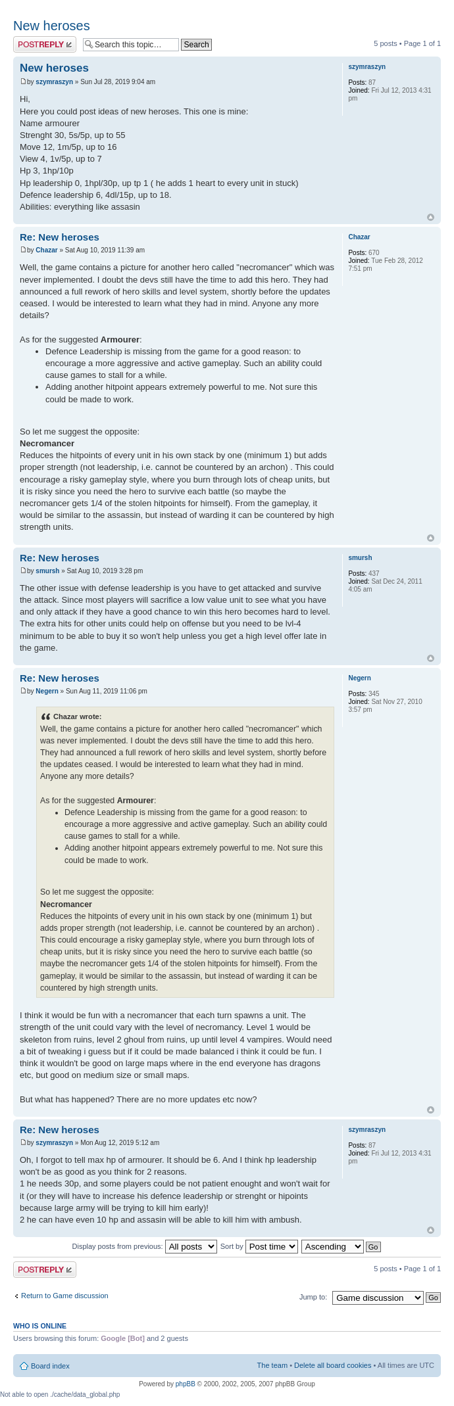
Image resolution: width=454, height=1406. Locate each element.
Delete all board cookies (332, 1365)
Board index (50, 1366)
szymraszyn (54, 81)
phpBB (185, 1384)
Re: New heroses (59, 237)
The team (272, 1365)
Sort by (259, 1246)
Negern (47, 691)
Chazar (46, 250)
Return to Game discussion (65, 1296)
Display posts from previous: (144, 1246)
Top (430, 217)
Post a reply (44, 44)
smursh (47, 570)
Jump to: (313, 1297)
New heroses (51, 25)
